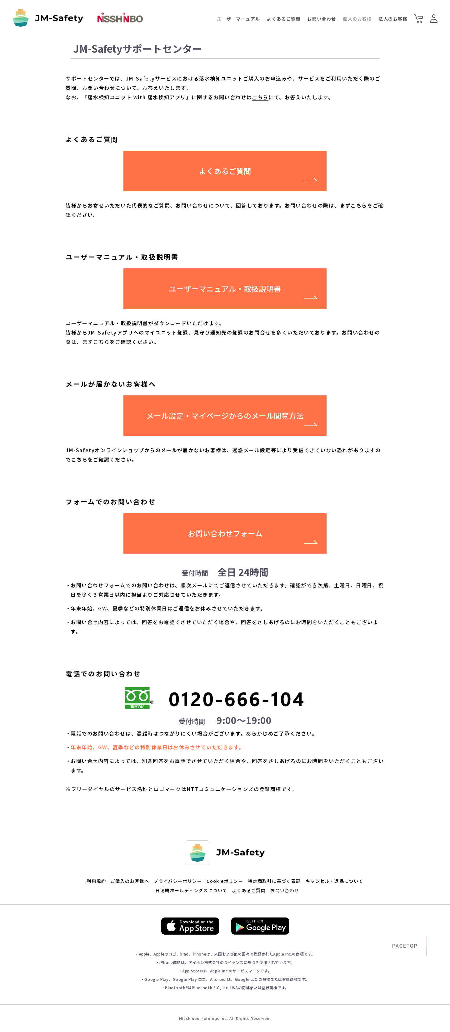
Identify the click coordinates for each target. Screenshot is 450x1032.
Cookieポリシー (225, 881)
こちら (260, 97)
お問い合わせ (321, 19)
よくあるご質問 (284, 19)
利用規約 (96, 881)
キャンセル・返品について (334, 881)
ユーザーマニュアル (238, 19)
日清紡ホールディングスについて (191, 890)
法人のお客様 (392, 19)
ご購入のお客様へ (130, 881)
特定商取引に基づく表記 (274, 881)
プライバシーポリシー (178, 881)
